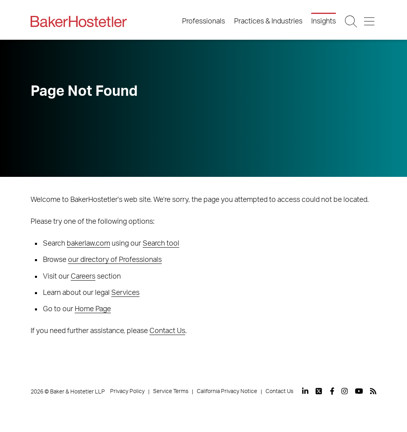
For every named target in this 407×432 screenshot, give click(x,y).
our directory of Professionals (115, 259)
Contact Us (167, 331)
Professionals (203, 21)
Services (125, 292)
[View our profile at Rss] (373, 391)
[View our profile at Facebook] (332, 391)
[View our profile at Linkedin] (305, 391)
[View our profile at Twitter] (319, 391)
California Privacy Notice (227, 391)
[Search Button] (351, 21)
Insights (323, 21)
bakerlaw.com (88, 243)
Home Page (93, 309)
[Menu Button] (369, 21)
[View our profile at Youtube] (359, 391)
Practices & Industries (268, 21)
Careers (83, 276)
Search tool (161, 243)
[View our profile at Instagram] (344, 391)
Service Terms (170, 391)
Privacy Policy (127, 391)
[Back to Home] (79, 21)
